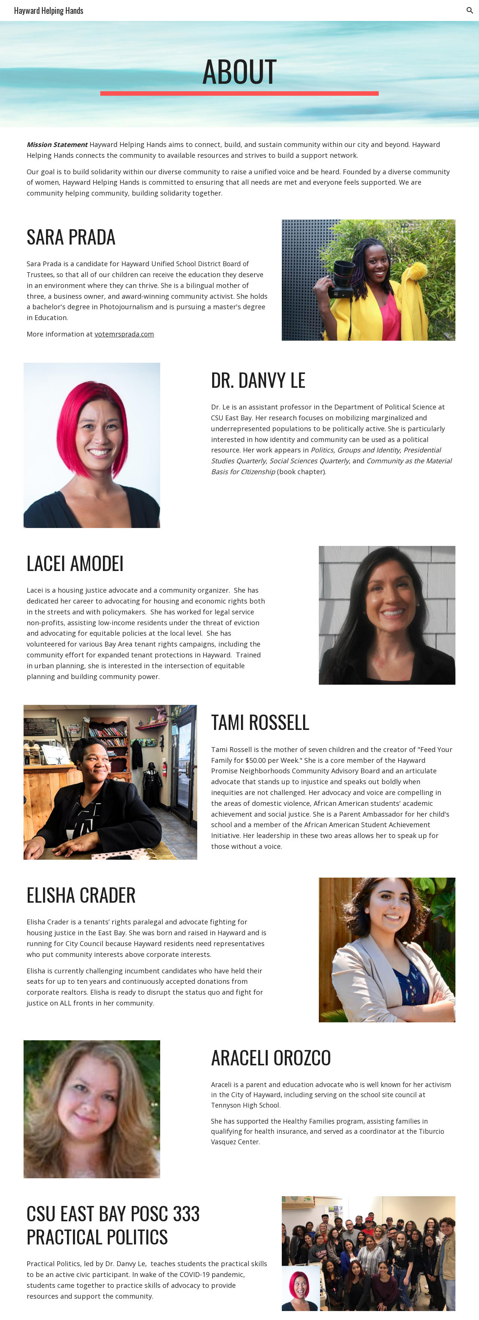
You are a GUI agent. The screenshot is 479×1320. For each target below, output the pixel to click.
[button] (470, 10)
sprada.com (136, 333)
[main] (239, 74)
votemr (106, 333)
